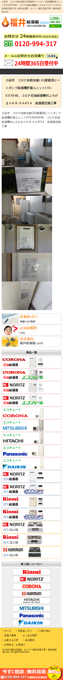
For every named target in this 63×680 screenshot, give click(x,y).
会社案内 (29, 640)
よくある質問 (30, 635)
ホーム (7, 630)
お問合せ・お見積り (14, 644)
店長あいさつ (25, 630)
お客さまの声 (11, 640)
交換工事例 (10, 635)
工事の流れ (45, 630)
